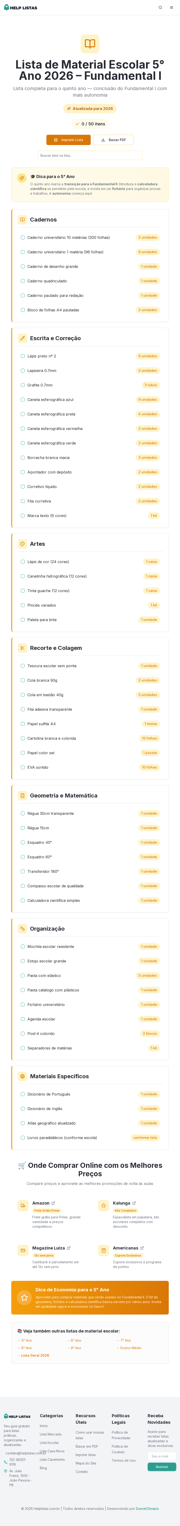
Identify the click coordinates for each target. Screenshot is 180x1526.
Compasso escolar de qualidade (55, 886)
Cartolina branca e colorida (51, 738)
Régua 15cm (38, 828)
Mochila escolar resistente (50, 946)
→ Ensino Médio (128, 1348)
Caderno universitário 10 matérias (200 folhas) (68, 237)
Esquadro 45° (39, 842)
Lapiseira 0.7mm (41, 370)
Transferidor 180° (43, 871)
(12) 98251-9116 (17, 1462)
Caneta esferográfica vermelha (54, 428)
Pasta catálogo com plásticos (53, 990)
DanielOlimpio (147, 1509)
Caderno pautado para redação (55, 295)
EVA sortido (37, 767)
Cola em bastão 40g (45, 694)
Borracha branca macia (48, 457)
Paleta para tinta (41, 619)
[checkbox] (23, 237)
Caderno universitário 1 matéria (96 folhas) (65, 252)
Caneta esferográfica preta (51, 414)
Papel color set (40, 752)
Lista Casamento (52, 1459)
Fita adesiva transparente (49, 709)
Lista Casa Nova (52, 1451)
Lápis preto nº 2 (41, 356)
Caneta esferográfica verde (51, 443)
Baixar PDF (113, 140)
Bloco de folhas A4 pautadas (53, 310)
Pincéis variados (41, 605)
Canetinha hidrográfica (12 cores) (57, 576)
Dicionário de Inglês (44, 1108)
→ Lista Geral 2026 (33, 1355)
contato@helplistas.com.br (26, 1453)
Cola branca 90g (42, 680)
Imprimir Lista (68, 140)
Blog (43, 1468)
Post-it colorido (41, 1033)
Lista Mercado (51, 1434)
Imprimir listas (86, 1455)
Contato (82, 1472)
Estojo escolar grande (46, 961)
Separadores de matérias (49, 1048)
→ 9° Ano (74, 1348)
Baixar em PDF (87, 1446)
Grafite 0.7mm (39, 385)
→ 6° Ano (74, 1340)
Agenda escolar (41, 1019)
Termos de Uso (124, 1460)
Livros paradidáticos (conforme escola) (62, 1137)
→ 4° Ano (24, 1340)
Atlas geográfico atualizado (51, 1123)
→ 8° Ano (24, 1348)
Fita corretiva (39, 501)
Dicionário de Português (48, 1094)
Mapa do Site (86, 1463)
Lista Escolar (49, 1443)
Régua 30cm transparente (50, 813)
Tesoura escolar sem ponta (51, 665)
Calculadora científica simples (53, 900)
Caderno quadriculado (47, 281)
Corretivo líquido (42, 486)
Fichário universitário (46, 1004)
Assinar (162, 1467)
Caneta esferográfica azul (50, 399)
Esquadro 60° (39, 857)
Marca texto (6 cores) (47, 515)
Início (44, 1426)
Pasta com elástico (44, 975)
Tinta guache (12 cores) (48, 590)
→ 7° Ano (123, 1340)
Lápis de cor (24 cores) (48, 561)
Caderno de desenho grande (52, 266)
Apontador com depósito (49, 472)
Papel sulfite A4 (41, 723)
